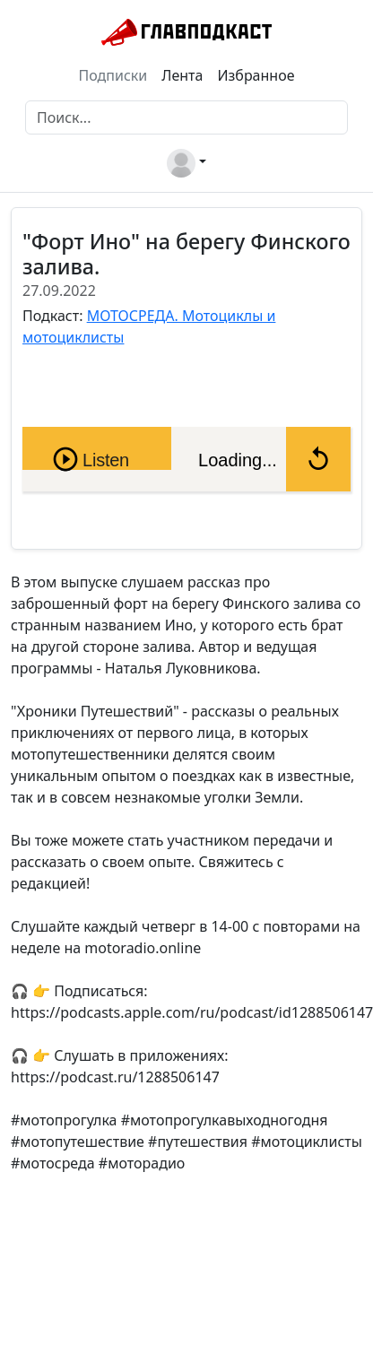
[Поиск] (186, 117)
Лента (182, 75)
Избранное (255, 75)
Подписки (113, 75)
